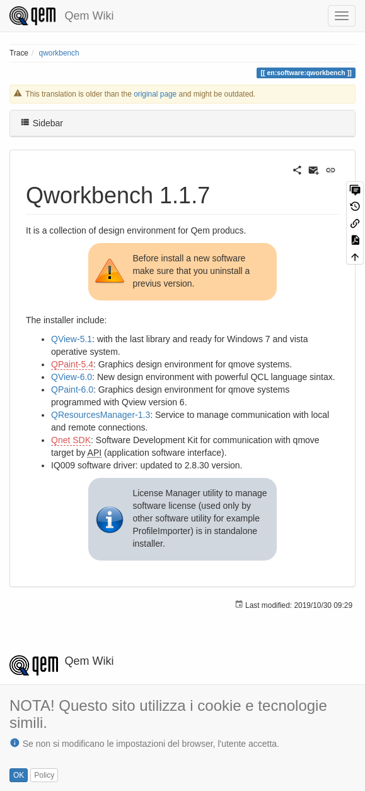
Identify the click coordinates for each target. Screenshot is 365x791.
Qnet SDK (71, 440)
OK (18, 775)
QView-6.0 (71, 377)
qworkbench (59, 53)
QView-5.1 (71, 339)
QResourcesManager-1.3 (100, 415)
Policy (44, 775)
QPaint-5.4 (72, 364)
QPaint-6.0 (72, 389)
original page (155, 94)
